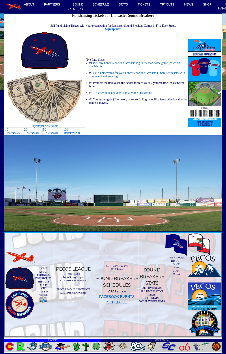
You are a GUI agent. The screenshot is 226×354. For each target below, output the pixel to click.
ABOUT (29, 4)
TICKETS (144, 4)
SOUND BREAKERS (75, 7)
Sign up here (113, 29)
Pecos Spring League (73, 277)
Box (118, 291)
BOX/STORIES (43, 278)
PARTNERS (52, 4)
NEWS (188, 4)
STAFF (176, 270)
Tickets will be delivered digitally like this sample (122, 92)
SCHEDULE (101, 4)
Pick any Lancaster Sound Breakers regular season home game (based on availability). (134, 64)
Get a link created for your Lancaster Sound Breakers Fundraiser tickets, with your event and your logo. (137, 74)
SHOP (207, 4)
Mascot (176, 274)
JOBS (43, 288)
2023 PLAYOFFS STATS (152, 301)
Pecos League (73, 273)
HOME (43, 268)
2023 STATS (152, 297)
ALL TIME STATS (151, 288)
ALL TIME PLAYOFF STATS (151, 293)
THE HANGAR (176, 257)
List (123, 291)
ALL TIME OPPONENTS (73, 292)
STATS (123, 4)
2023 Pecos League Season (73, 280)
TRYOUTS (167, 4)
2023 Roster (117, 269)
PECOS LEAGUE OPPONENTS (73, 289)
